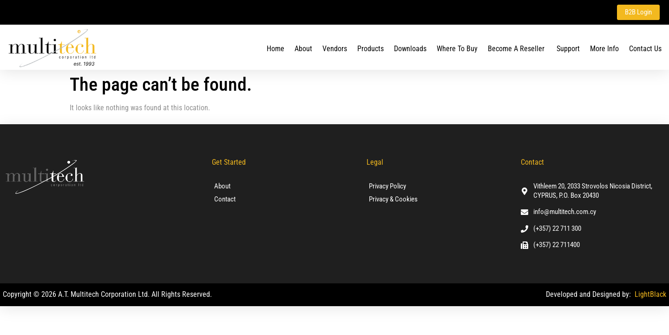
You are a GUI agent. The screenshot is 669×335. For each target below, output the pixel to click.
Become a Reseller (517, 48)
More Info (604, 48)
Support (568, 48)
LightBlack (650, 293)
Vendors (334, 48)
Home (275, 48)
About (303, 48)
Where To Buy (457, 48)
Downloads (410, 48)
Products (370, 48)
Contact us (645, 48)
